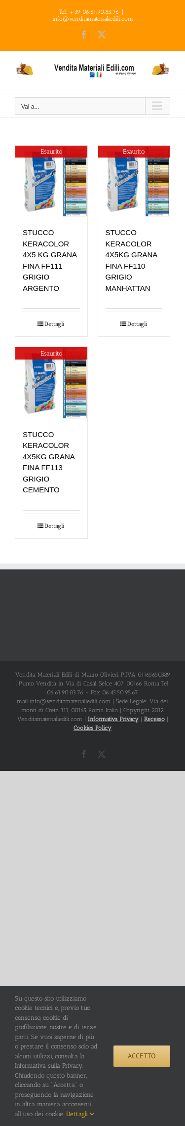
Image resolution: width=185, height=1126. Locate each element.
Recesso (154, 719)
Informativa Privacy (113, 719)
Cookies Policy (92, 727)
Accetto (142, 1055)
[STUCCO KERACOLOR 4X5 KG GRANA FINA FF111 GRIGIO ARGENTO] (51, 182)
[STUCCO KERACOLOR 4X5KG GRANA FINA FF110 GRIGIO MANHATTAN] (134, 182)
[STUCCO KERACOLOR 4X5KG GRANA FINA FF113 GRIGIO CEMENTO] (51, 383)
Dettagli (54, 324)
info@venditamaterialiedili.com (92, 18)
